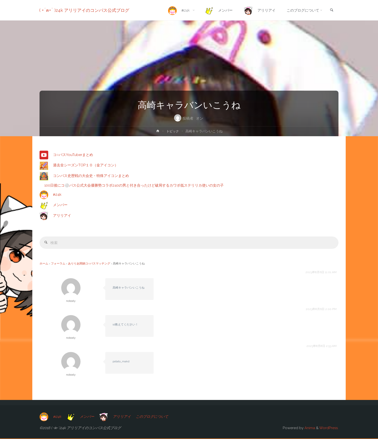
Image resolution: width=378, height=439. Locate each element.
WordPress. (328, 428)
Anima (309, 428)
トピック (172, 131)
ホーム (44, 264)
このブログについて (153, 417)
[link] (331, 10)
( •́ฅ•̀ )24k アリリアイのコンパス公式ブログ (84, 10)
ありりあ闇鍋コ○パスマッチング (89, 264)
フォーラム (58, 264)
